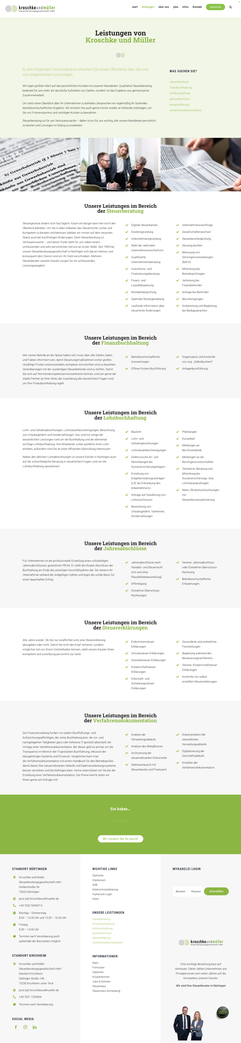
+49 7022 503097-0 (30, 905)
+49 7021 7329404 (30, 997)
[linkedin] (34, 1027)
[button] (230, 7)
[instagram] (25, 1027)
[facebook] (16, 1027)
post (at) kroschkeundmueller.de (39, 898)
